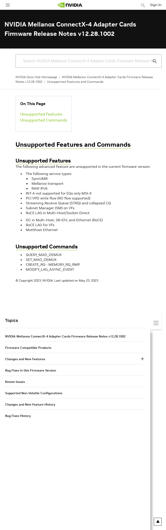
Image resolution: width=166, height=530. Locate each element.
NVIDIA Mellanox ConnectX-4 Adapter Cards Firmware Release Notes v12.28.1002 (65, 336)
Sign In (156, 4)
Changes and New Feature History (30, 404)
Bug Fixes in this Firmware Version (30, 370)
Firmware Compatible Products (28, 348)
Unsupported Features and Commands (75, 82)
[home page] (70, 5)
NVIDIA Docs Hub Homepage (36, 77)
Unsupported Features (41, 114)
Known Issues (15, 382)
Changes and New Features (25, 359)
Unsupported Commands (43, 120)
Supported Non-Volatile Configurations (33, 393)
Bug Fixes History (18, 416)
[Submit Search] (152, 61)
